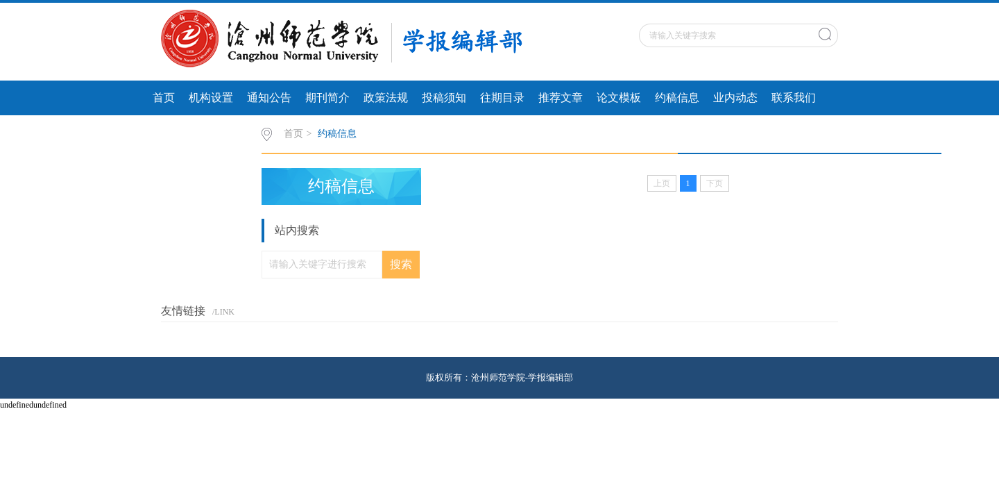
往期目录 (502, 97)
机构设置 (211, 97)
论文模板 (619, 97)
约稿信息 (677, 97)
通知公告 (269, 97)
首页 (164, 97)
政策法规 (386, 97)
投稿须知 (444, 97)
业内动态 (735, 97)
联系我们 (793, 97)
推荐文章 (560, 97)
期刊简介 (327, 97)
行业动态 (175, 132)
